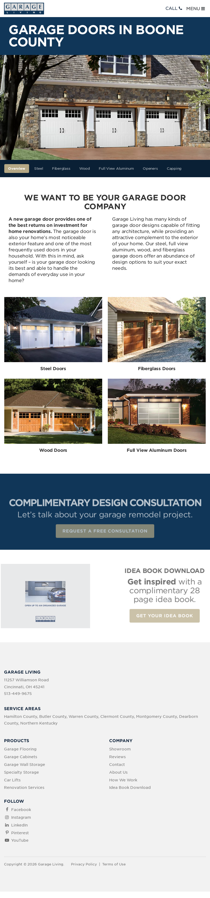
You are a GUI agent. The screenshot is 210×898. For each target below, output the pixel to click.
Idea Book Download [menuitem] (130, 787)
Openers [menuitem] (150, 169)
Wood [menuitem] (84, 169)
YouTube (20, 840)
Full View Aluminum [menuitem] (116, 169)
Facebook (21, 810)
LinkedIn (19, 825)
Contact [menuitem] (117, 764)
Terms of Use (114, 864)
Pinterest (20, 833)
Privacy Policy (84, 864)
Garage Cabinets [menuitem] (20, 757)
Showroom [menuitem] (120, 749)
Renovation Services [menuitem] (24, 787)
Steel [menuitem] (38, 169)
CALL (174, 8)
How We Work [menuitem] (123, 780)
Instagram (21, 817)
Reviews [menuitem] (117, 757)
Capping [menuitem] (174, 169)
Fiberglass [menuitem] (61, 169)
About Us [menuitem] (118, 772)
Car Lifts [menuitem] (12, 780)
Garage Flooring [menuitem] (20, 749)
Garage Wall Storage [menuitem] (24, 764)
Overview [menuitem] (16, 169)
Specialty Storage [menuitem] (21, 772)
